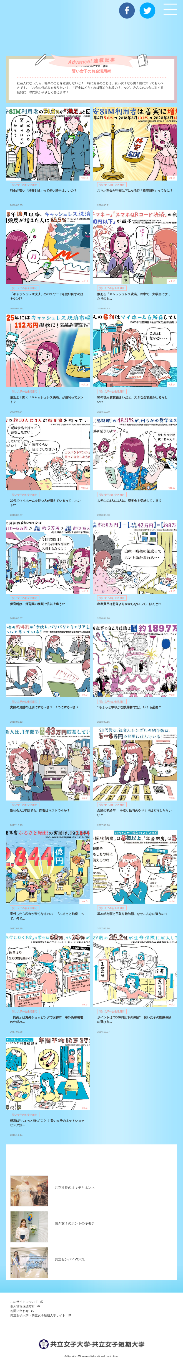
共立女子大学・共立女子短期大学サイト (37, 1315)
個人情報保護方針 (22, 1306)
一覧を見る (148, 1158)
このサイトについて (24, 1301)
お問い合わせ (19, 1310)
